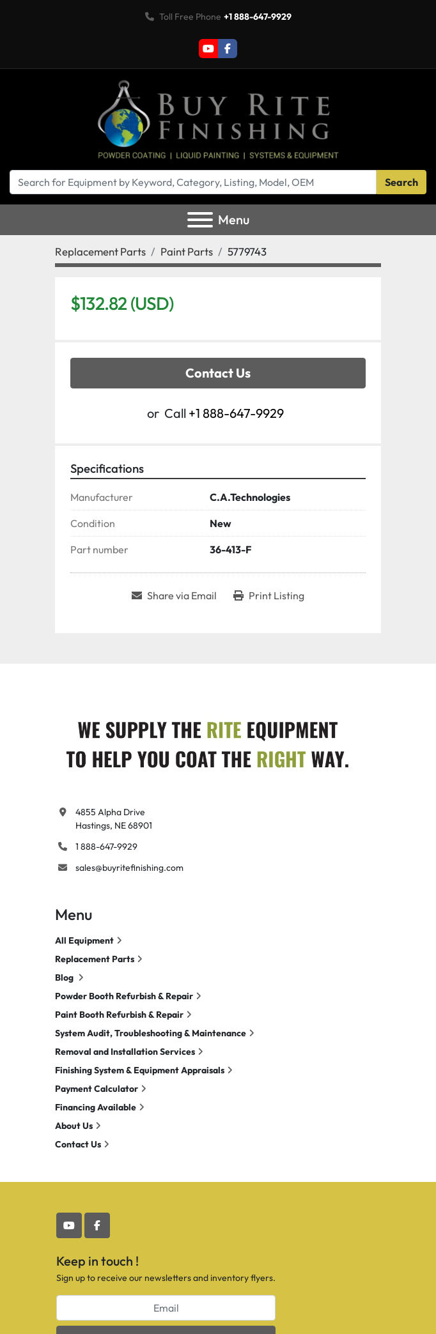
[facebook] (227, 48)
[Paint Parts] (186, 251)
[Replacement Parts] (100, 251)
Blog (65, 977)
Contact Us (218, 373)
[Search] (193, 182)
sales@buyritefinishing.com (129, 867)
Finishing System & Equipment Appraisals (139, 1070)
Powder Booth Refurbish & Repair (124, 996)
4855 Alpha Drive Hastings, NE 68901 (113, 818)
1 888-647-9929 (106, 846)
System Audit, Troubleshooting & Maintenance (150, 1033)
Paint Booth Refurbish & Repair (119, 1014)
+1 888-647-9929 (258, 16)
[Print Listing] (269, 595)
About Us (74, 1125)
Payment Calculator (96, 1088)
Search (401, 182)
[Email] (166, 1308)
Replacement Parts (94, 959)
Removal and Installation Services (125, 1051)
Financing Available (95, 1107)
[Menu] (200, 219)
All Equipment (84, 940)
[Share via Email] (174, 595)
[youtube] (208, 48)
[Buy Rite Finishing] (207, 741)
